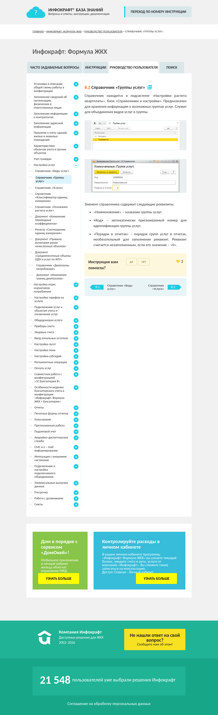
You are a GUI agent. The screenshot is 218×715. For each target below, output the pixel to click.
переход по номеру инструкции (158, 12)
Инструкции (95, 67)
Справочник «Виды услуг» (120, 287)
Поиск (171, 67)
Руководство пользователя (103, 31)
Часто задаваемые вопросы (54, 67)
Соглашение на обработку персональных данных (109, 703)
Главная (38, 31)
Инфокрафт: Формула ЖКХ (64, 31)
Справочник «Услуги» (156, 287)
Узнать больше (58, 578)
